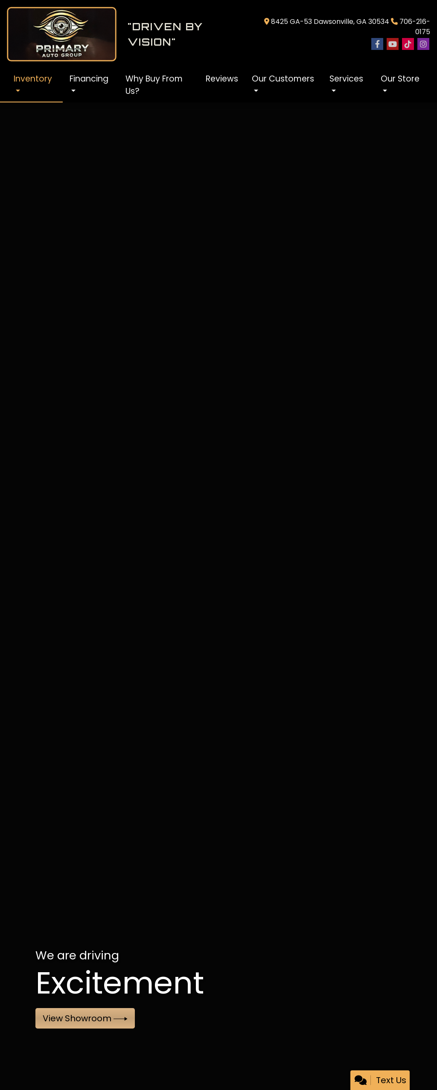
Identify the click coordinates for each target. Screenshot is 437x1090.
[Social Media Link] (408, 44)
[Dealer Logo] (126, 34)
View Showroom (85, 1018)
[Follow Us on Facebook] (377, 44)
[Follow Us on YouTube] (393, 44)
